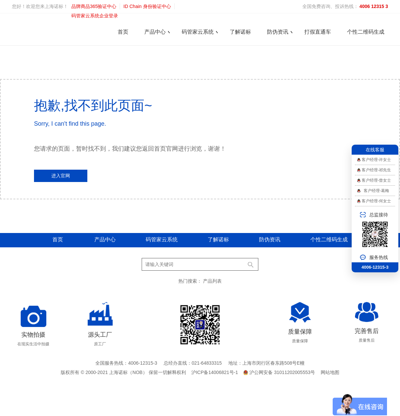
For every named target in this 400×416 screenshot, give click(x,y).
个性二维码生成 (365, 32)
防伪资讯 (277, 32)
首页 (123, 32)
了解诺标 (240, 32)
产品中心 (155, 32)
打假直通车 (317, 32)
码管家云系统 (198, 32)
